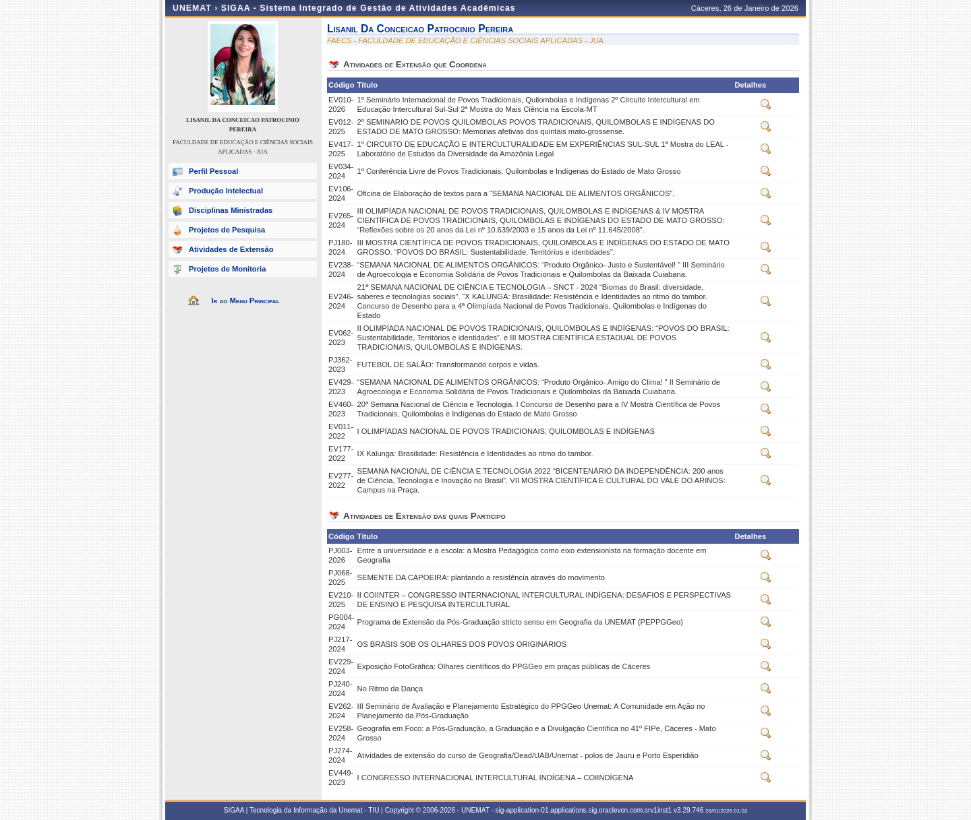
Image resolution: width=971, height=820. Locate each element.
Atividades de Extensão (231, 249)
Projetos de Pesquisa (227, 230)
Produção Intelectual (226, 191)
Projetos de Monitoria (227, 269)
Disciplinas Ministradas (230, 210)
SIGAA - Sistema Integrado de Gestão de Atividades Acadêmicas (368, 8)
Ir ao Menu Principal (245, 300)
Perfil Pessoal (213, 171)
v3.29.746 (688, 810)
